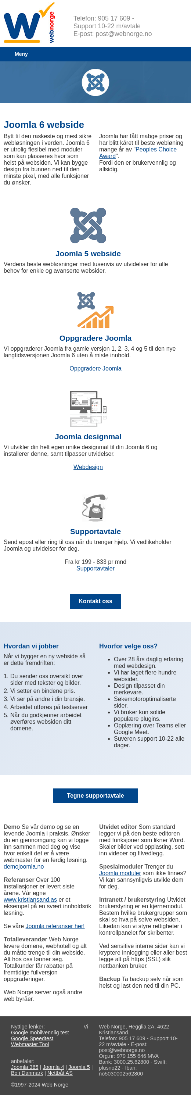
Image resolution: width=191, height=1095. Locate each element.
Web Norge (55, 1085)
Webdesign (88, 467)
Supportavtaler (95, 568)
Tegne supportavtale (95, 795)
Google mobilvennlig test (40, 1032)
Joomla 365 (24, 1067)
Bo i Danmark (27, 1073)
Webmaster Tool (30, 1044)
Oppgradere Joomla (95, 368)
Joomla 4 (53, 1067)
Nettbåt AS (60, 1073)
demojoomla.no (24, 866)
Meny (21, 54)
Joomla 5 (79, 1067)
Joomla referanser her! (55, 926)
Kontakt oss (95, 601)
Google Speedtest (32, 1038)
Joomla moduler (120, 873)
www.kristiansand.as (30, 900)
